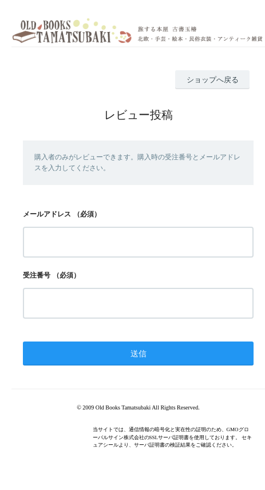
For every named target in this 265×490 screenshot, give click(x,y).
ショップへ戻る (213, 79)
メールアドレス (47, 214)
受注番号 (36, 275)
